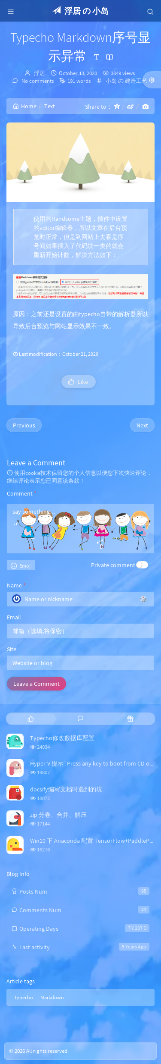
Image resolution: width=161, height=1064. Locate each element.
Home (24, 106)
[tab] (30, 718)
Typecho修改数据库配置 (62, 738)
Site (11, 649)
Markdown (52, 997)
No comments (37, 81)
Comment (21, 493)
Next (142, 425)
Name (16, 585)
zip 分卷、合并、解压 (58, 815)
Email (14, 617)
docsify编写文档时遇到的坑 (66, 789)
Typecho (23, 997)
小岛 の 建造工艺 (126, 81)
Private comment (113, 565)
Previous (24, 425)
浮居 (39, 73)
